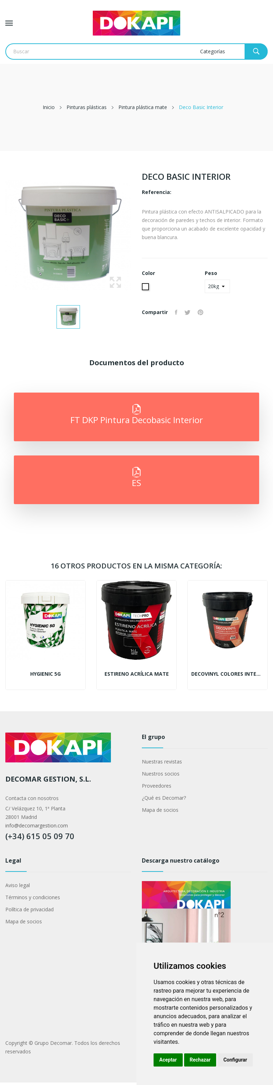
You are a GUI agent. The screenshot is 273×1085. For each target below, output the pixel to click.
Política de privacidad (29, 909)
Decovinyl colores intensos (227, 674)
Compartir (176, 312)
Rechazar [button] (200, 1060)
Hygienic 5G (45, 674)
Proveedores (156, 785)
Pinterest (200, 312)
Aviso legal (17, 885)
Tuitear (187, 312)
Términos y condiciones (32, 897)
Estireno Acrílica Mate (137, 674)
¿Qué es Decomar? (164, 797)
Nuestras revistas (162, 761)
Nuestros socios (161, 773)
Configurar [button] (235, 1060)
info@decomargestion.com (36, 825)
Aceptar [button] (168, 1060)
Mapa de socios (160, 809)
